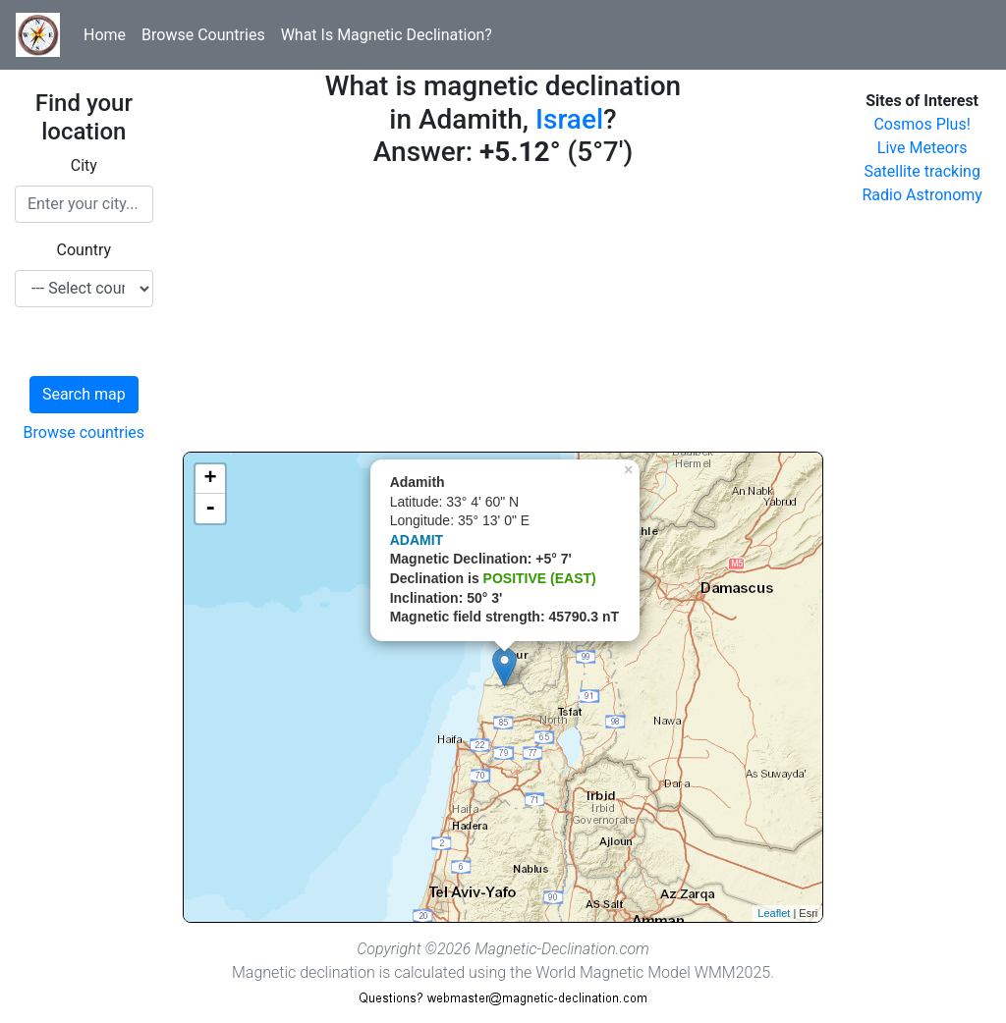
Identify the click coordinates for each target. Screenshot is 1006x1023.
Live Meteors (922, 147)
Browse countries (84, 432)
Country (84, 250)
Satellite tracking (922, 171)
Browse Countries (203, 35)
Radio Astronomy (921, 195)
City (84, 165)
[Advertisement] (503, 314)
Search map (84, 394)
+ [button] (210, 479)
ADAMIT (416, 540)
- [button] (210, 508)
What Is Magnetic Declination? (386, 35)
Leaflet (773, 913)
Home (105, 35)
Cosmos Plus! (921, 124)
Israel (569, 119)
